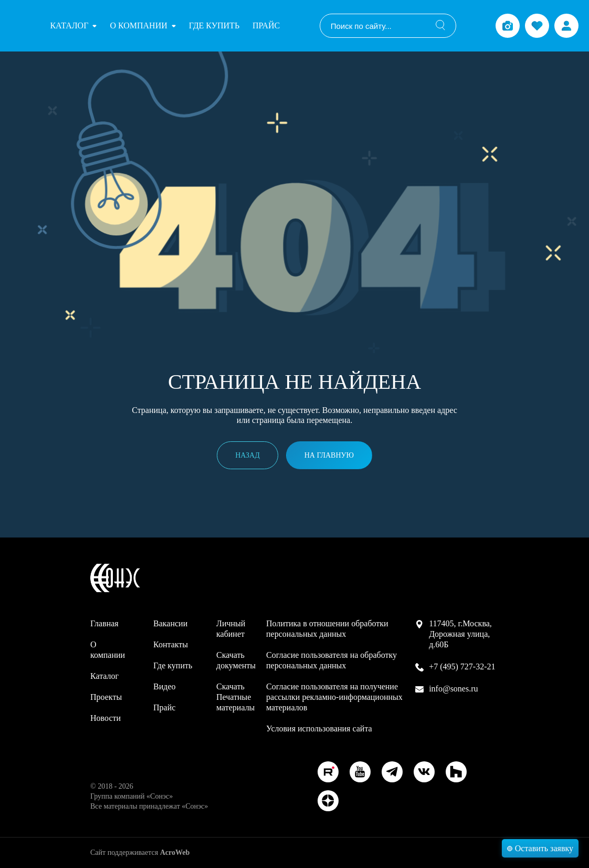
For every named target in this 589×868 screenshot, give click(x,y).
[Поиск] (440, 26)
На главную (329, 455)
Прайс (266, 25)
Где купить (214, 25)
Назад (247, 455)
